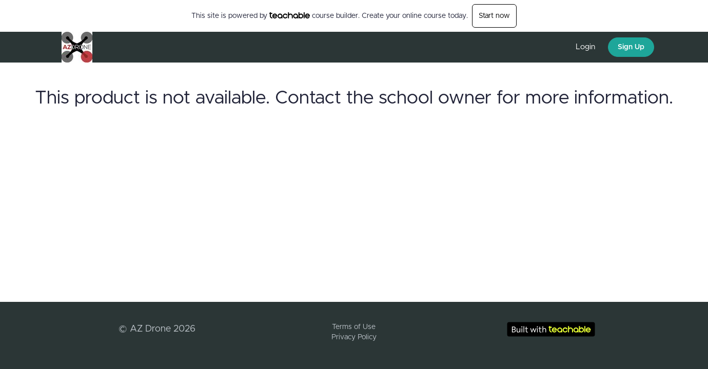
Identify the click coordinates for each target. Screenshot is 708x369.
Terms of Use (354, 327)
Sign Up (631, 47)
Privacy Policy (354, 337)
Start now (494, 15)
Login (585, 47)
